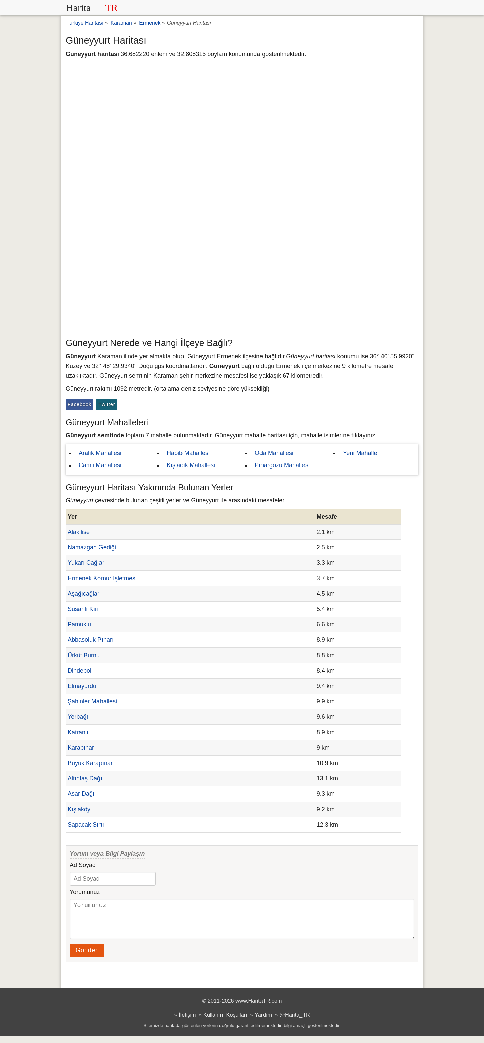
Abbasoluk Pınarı (91, 639)
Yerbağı (78, 716)
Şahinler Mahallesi (92, 701)
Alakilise (79, 532)
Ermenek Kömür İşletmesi (102, 578)
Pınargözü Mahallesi (282, 465)
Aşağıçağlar (83, 593)
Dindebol (79, 670)
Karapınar (81, 747)
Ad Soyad (83, 865)
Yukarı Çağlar (86, 562)
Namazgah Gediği (92, 547)
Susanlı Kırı (83, 609)
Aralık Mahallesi (100, 453)
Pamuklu (79, 624)
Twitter (106, 404)
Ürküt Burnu (84, 655)
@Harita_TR (295, 1021)
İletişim (187, 1021)
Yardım (263, 1021)
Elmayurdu (82, 686)
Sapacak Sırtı (86, 824)
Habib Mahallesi (188, 453)
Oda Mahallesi (274, 453)
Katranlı (78, 732)
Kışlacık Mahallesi (191, 465)
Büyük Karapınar (90, 763)
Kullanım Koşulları (225, 1021)
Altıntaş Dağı (85, 778)
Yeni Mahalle (360, 453)
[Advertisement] (242, 284)
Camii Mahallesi (100, 465)
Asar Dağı (81, 793)
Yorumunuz (85, 892)
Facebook (79, 404)
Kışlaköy (79, 809)
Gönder (87, 957)
